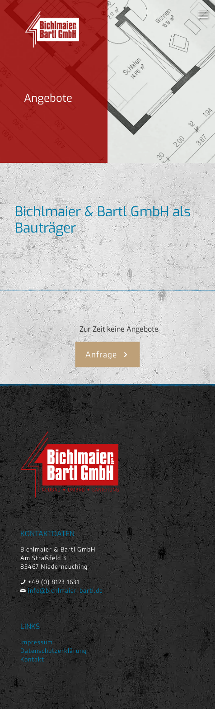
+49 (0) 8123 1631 (53, 581)
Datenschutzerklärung (53, 650)
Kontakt (32, 659)
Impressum (36, 642)
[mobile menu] (202, 13)
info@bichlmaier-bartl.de (65, 590)
